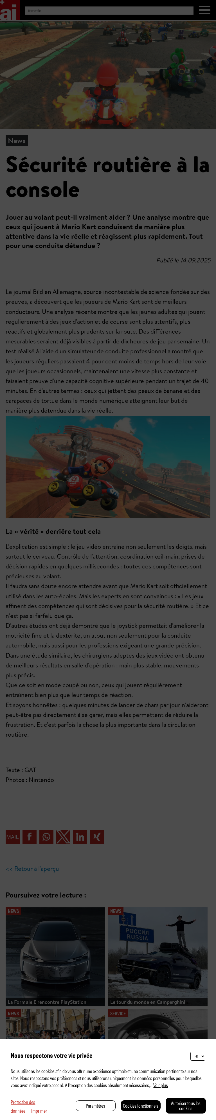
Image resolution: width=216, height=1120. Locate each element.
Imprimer (39, 1110)
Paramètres (95, 1105)
